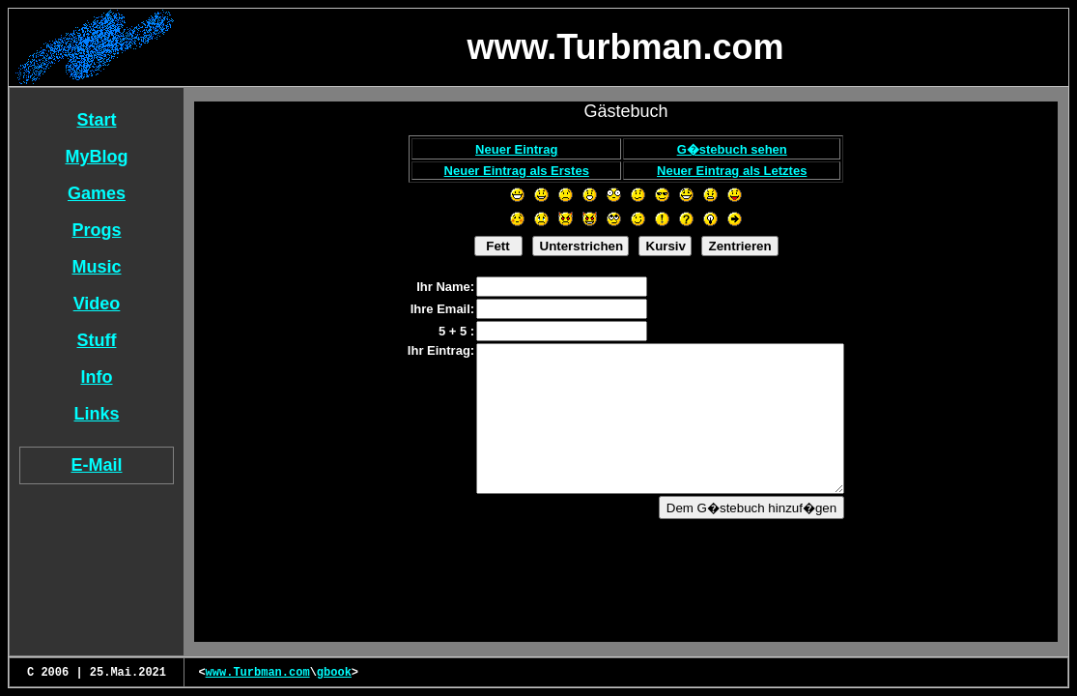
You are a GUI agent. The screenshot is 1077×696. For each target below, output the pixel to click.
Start (96, 120)
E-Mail (96, 465)
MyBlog (97, 156)
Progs (96, 230)
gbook (334, 673)
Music (96, 266)
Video (97, 303)
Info (97, 377)
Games (97, 193)
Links (96, 413)
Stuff (97, 340)
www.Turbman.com (258, 673)
